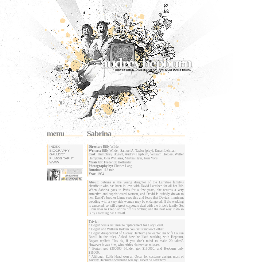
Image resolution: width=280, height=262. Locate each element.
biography (59, 150)
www (53, 162)
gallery (56, 154)
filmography (61, 158)
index (54, 146)
